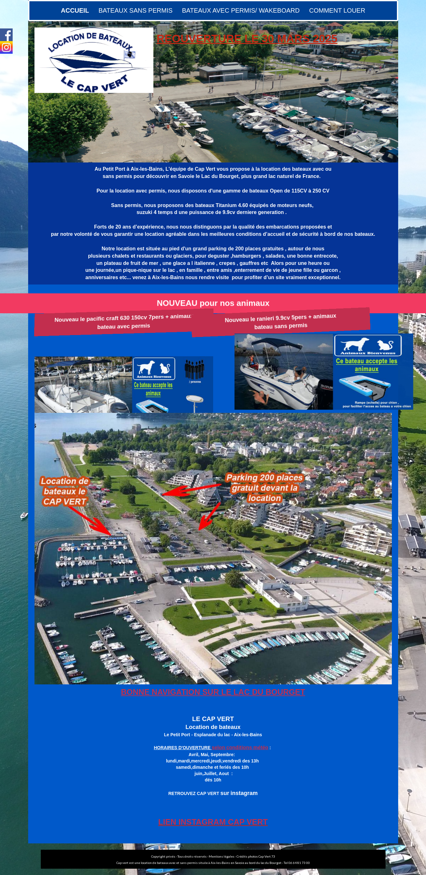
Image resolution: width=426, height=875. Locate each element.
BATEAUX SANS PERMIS (135, 10)
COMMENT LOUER (337, 10)
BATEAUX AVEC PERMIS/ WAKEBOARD (241, 10)
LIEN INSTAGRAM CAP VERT (213, 821)
